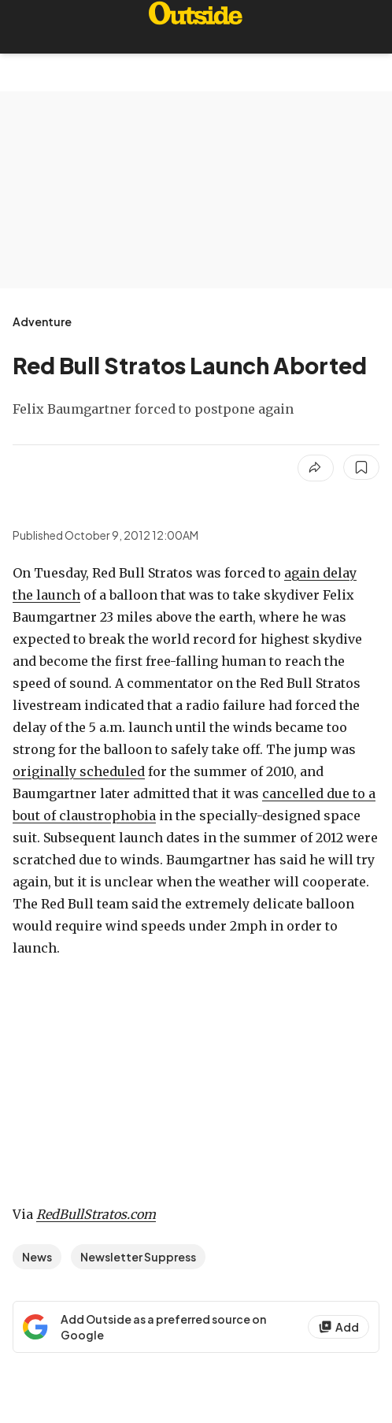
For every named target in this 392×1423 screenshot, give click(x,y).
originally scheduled (79, 771)
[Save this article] (361, 467)
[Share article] (316, 468)
